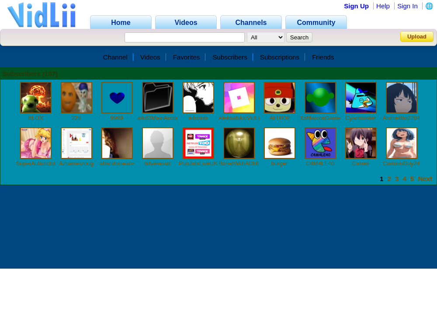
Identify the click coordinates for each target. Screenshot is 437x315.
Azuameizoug (76, 163)
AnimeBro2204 (401, 118)
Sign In (407, 6)
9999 (117, 118)
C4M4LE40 (320, 163)
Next (425, 178)
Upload (417, 36)
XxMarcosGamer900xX (329, 118)
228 (76, 118)
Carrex (360, 163)
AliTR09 (279, 118)
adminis (198, 118)
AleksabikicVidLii (239, 118)
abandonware (117, 163)
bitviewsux (158, 163)
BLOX (35, 118)
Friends (323, 57)
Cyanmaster (360, 118)
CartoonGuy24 (401, 163)
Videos (150, 57)
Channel (115, 57)
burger (279, 163)
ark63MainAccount (160, 118)
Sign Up (356, 6)
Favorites (186, 57)
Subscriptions (279, 57)
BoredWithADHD (239, 163)
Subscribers (230, 57)
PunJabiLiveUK (198, 163)
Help (383, 6)
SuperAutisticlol (35, 163)
